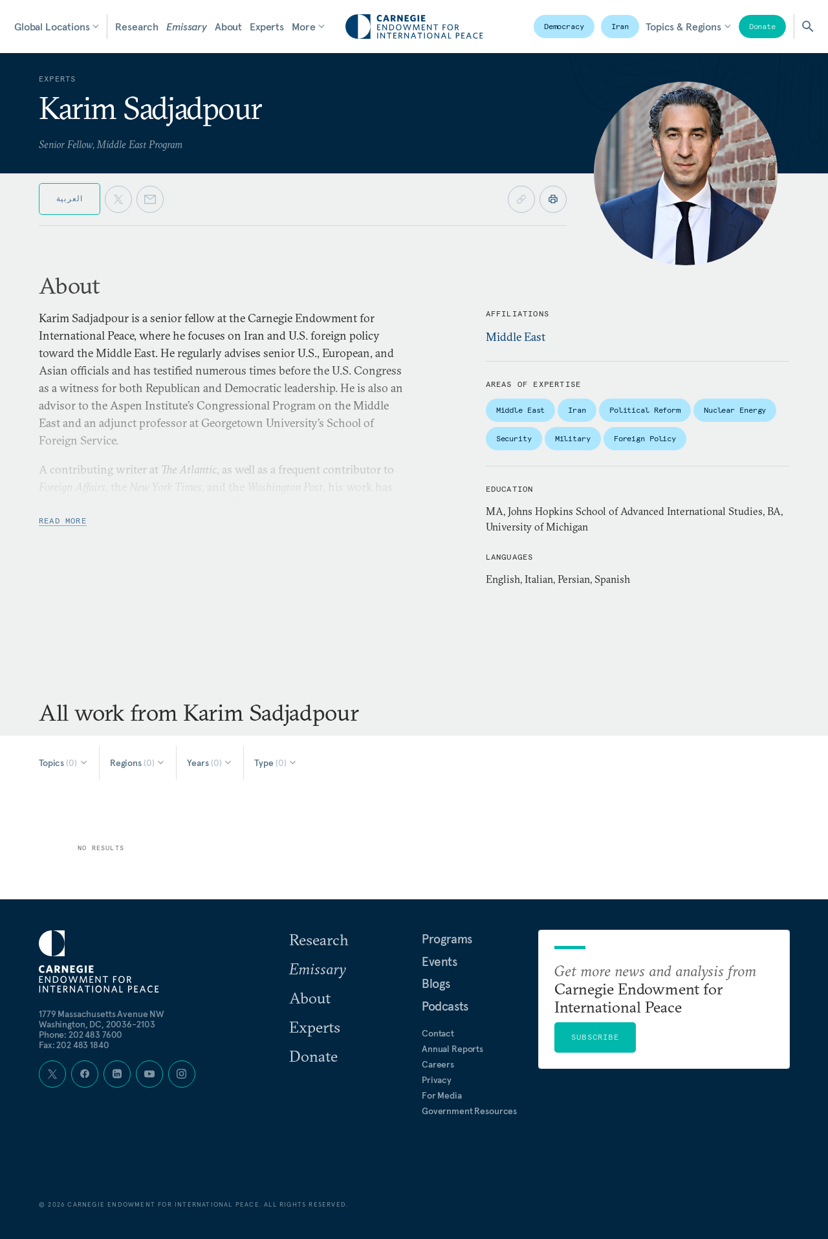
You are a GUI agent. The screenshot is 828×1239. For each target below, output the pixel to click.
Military (573, 438)
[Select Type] (276, 763)
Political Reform (645, 410)
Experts (267, 26)
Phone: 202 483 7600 (80, 1034)
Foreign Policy (645, 438)
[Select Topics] (64, 763)
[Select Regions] (138, 763)
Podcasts (445, 1006)
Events (439, 961)
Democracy (564, 26)
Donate (762, 26)
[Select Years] (210, 763)
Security (514, 438)
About (228, 26)
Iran (620, 26)
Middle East (515, 336)
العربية (69, 198)
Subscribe (595, 1037)
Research (136, 26)
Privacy (437, 1080)
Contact (438, 1033)
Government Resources (469, 1111)
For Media (442, 1095)
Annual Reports (452, 1049)
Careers (438, 1064)
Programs (447, 939)
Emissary (186, 26)
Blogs (436, 983)
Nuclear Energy (735, 410)
